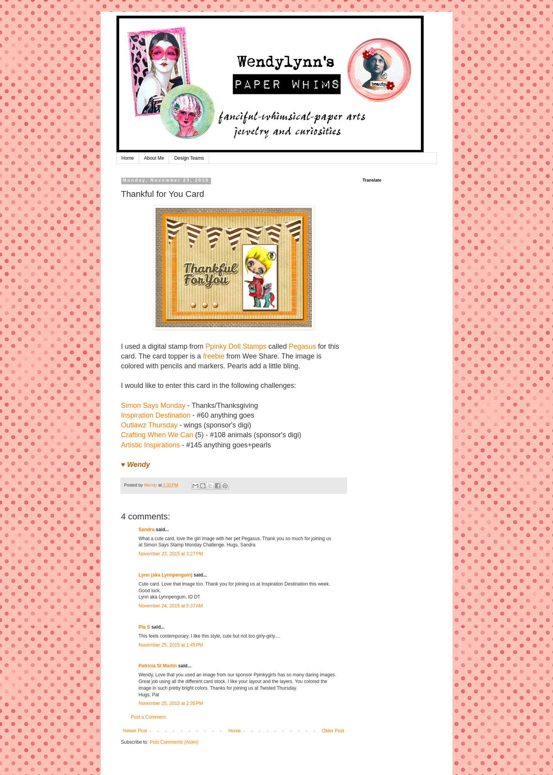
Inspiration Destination (156, 415)
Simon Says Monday (153, 405)
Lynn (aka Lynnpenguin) (166, 575)
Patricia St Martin (158, 666)
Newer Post (135, 731)
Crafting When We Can (157, 435)
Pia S (144, 627)
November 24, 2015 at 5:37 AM (171, 606)
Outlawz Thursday (149, 425)
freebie (213, 356)
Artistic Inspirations (150, 445)
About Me (154, 158)
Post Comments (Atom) (174, 742)
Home (128, 158)
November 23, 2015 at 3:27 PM (171, 554)
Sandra (147, 529)
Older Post (333, 731)
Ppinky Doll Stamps (236, 346)
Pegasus (302, 346)
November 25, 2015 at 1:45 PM (171, 645)
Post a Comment (148, 717)
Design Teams (189, 158)
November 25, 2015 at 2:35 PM (171, 703)
